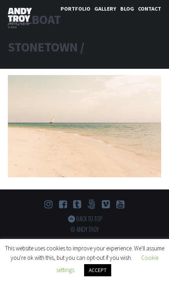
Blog (127, 8)
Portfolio (75, 8)
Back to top (89, 219)
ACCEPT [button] (98, 270)
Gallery (105, 8)
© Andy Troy (84, 229)
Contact (149, 8)
